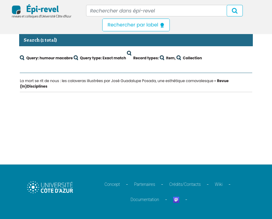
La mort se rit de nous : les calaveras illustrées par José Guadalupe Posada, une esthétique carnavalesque (116, 80)
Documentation (145, 199)
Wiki (218, 184)
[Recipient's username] (164, 10)
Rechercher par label (135, 24)
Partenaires (144, 184)
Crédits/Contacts (185, 184)
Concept (112, 184)
